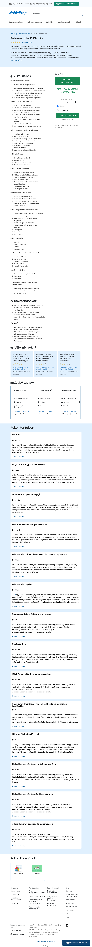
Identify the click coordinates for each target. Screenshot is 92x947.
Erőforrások (16, 903)
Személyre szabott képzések (52, 898)
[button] (79, 402)
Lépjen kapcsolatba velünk (76, 942)
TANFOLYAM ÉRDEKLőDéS (67, 81)
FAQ (67, 913)
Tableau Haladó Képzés (40, 34)
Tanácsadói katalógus (34, 908)
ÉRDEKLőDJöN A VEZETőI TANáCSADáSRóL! (67, 90)
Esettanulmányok (37, 896)
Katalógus (15, 891)
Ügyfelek (70, 903)
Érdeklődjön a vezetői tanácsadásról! (36, 901)
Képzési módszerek (16, 899)
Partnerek (70, 900)
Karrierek (70, 910)
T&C (68, 917)
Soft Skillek (50, 22)
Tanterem (63, 110)
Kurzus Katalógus (16, 22)
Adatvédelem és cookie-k (46, 942)
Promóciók (16, 894)
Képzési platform (51, 904)
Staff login (46, 946)
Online (62, 106)
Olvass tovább (16, 60)
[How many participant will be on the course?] (67, 102)
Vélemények (71, 907)
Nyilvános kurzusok (34, 22)
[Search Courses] (57, 14)
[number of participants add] (76, 102)
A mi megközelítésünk (37, 892)
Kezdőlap (14, 34)
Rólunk (78, 22)
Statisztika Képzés (24, 34)
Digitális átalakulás (52, 892)
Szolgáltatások (64, 22)
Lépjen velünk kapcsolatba (66, 3)
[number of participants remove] (59, 102)
